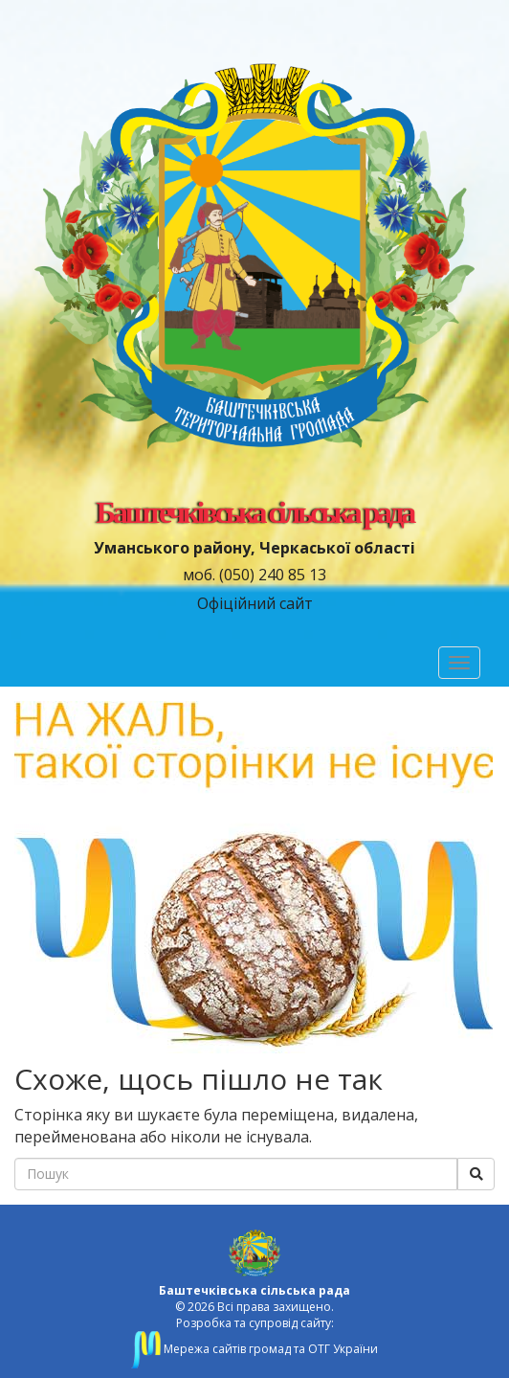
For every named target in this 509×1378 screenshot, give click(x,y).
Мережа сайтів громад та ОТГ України (254, 1349)
